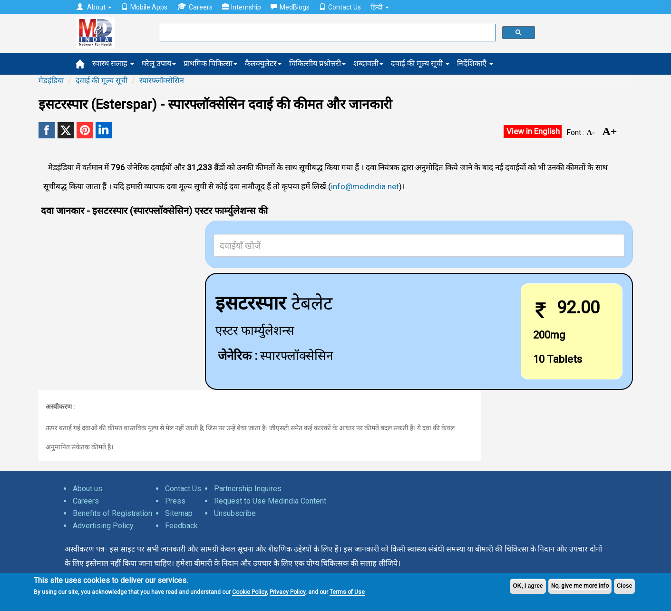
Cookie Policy (249, 592)
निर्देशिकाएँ (475, 63)
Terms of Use (347, 592)
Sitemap (179, 513)
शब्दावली (368, 63)
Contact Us (340, 7)
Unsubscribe (235, 513)
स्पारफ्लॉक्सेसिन (161, 80)
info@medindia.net (365, 186)
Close (624, 585)
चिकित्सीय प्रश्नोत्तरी (317, 63)
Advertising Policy (103, 525)
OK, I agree (528, 585)
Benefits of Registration (112, 513)
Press (175, 500)
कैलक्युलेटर (263, 63)
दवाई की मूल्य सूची (420, 63)
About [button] (94, 7)
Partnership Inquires (248, 488)
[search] (327, 33)
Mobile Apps (144, 7)
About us (87, 488)
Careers (195, 7)
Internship (241, 7)
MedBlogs (290, 7)
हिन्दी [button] (379, 7)
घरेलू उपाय (159, 63)
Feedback (181, 525)
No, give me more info (580, 585)
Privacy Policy (287, 592)
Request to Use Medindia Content (270, 500)
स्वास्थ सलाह (113, 63)
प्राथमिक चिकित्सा (210, 63)
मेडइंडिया (51, 80)
